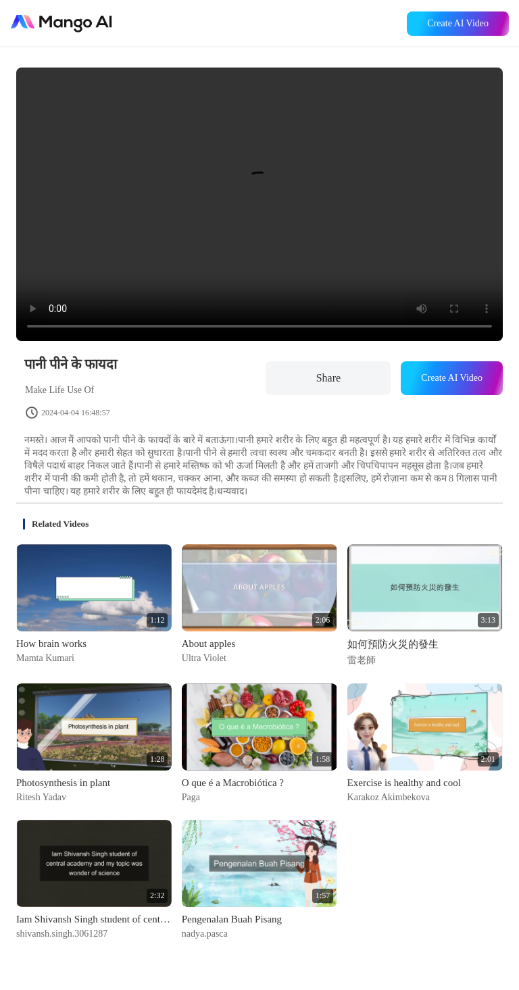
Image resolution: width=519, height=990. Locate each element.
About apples (209, 643)
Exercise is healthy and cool (404, 782)
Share (328, 378)
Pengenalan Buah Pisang (232, 919)
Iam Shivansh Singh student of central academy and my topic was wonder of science (94, 919)
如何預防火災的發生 (393, 644)
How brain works (51, 643)
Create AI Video (458, 23)
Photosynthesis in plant (63, 782)
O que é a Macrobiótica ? (233, 782)
